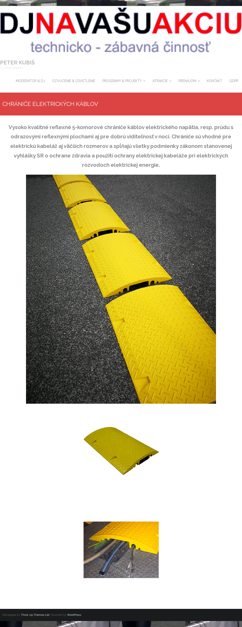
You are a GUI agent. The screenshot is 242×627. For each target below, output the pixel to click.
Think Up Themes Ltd (35, 615)
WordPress (74, 615)
